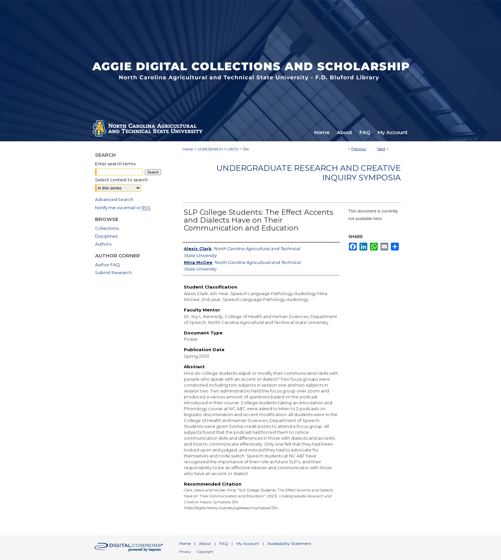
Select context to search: (122, 179)
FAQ (223, 543)
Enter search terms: (115, 163)
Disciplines (106, 236)
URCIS (232, 149)
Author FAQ (107, 264)
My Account (247, 543)
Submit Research (113, 272)
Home (188, 149)
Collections (107, 228)
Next (381, 149)
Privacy (185, 552)
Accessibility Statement (289, 543)
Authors (103, 244)
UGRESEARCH (210, 149)
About (205, 543)
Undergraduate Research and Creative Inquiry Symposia (308, 172)
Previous (358, 149)
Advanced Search (114, 199)
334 (245, 149)
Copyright (205, 552)
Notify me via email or (123, 207)
